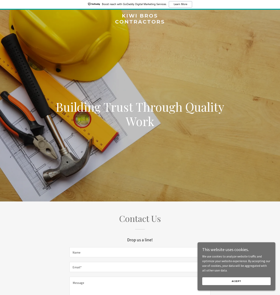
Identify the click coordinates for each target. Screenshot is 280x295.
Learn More (180, 4)
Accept (236, 281)
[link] (140, 22)
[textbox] (139, 252)
